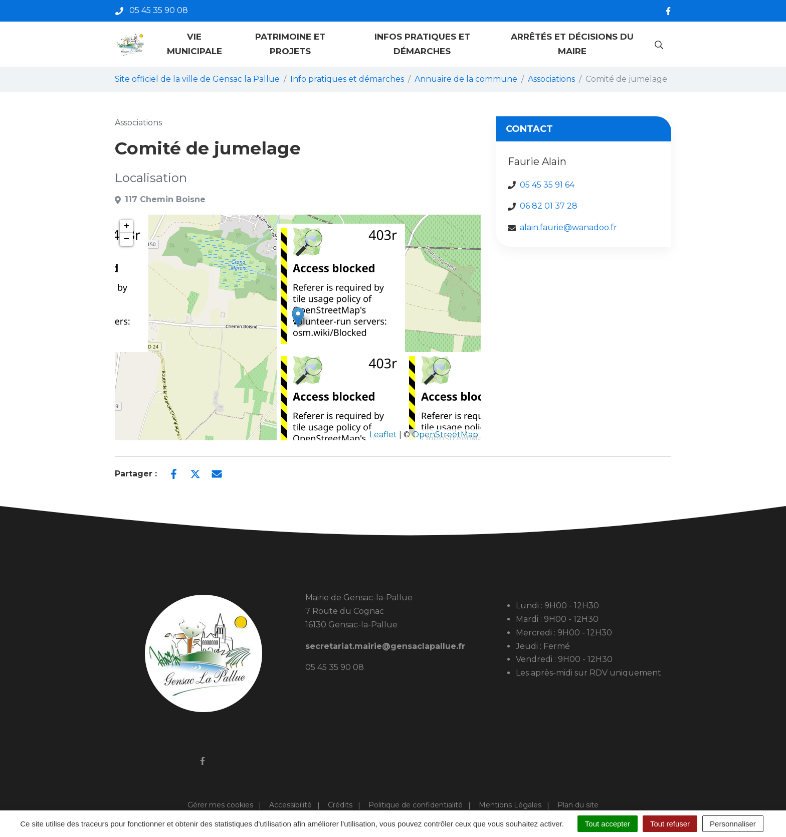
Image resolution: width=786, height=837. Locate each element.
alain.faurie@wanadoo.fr (568, 227)
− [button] (126, 239)
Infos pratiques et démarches (422, 44)
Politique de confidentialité (415, 804)
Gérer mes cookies (220, 804)
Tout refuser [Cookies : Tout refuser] (670, 823)
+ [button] (126, 226)
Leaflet (383, 434)
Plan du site (578, 804)
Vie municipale (194, 44)
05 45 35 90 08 (334, 667)
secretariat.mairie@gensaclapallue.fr (385, 646)
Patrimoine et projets (290, 44)
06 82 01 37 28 (548, 206)
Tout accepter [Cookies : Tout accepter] (607, 823)
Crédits (340, 804)
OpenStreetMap (445, 434)
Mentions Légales (510, 804)
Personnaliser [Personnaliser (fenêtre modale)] (733, 823)
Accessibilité (290, 804)
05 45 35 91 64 (547, 185)
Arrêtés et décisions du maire (572, 44)
